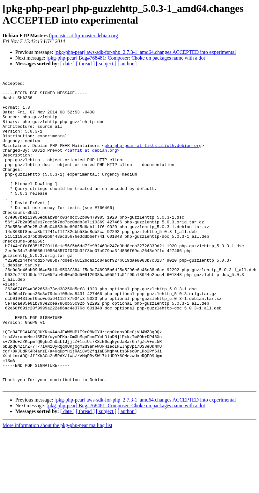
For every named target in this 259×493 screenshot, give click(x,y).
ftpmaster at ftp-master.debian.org (83, 35)
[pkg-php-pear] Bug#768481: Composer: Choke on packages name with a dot (126, 58)
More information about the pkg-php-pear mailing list (57, 487)
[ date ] (67, 63)
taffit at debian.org (92, 165)
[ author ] (127, 63)
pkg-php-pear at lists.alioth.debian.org (153, 160)
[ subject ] (106, 63)
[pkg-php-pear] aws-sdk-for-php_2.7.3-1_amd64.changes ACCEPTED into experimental (145, 52)
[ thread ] (85, 63)
